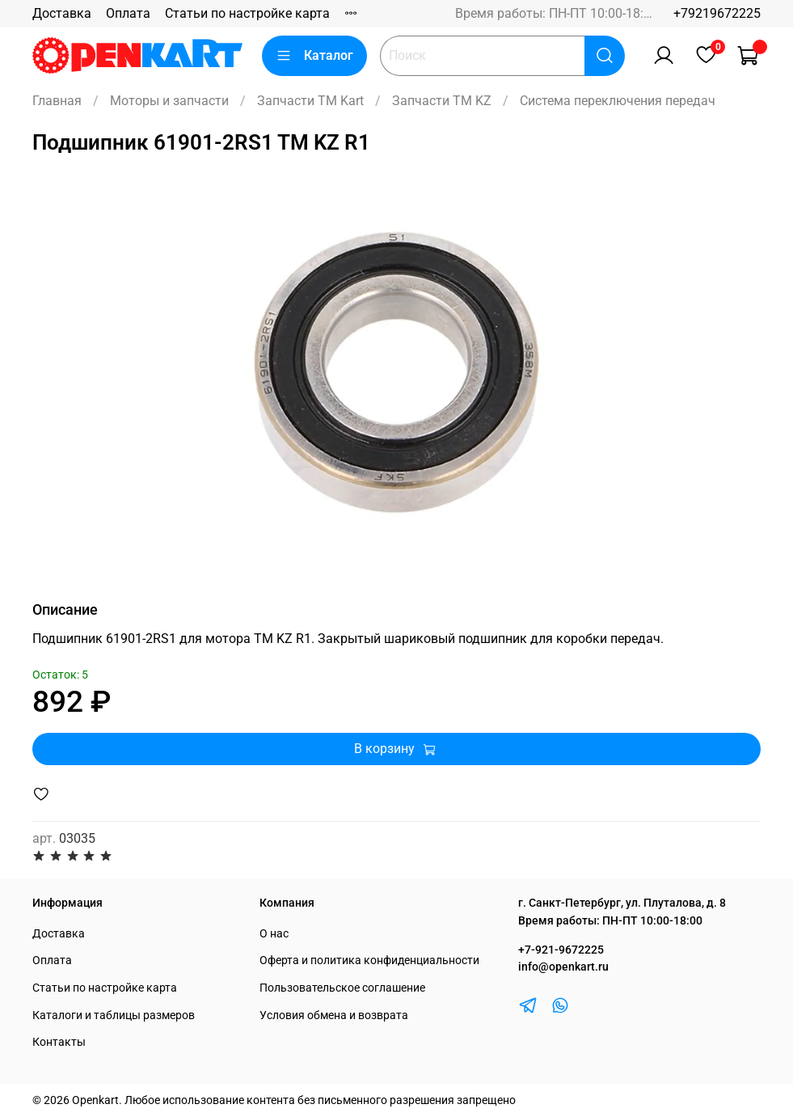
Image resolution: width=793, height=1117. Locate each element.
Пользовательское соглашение (342, 988)
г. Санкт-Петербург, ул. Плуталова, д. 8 (622, 903)
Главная (57, 100)
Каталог (314, 56)
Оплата (128, 13)
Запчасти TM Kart (310, 100)
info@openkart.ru (563, 967)
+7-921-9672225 (561, 950)
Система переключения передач (617, 100)
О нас (274, 934)
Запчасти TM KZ (441, 100)
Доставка (61, 13)
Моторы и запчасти (169, 100)
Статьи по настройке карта (247, 13)
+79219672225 (717, 13)
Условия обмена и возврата (333, 1015)
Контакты (59, 1042)
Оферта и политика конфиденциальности (369, 960)
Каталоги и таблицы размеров (113, 1015)
